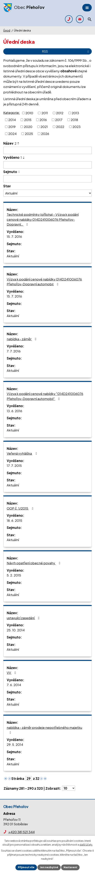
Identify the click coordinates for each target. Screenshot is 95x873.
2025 (29, 133)
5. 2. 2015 (14, 575)
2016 (43, 120)
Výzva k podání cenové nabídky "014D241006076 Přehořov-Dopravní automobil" (45, 396)
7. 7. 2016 (14, 351)
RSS (66, 51)
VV (12, 672)
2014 (12, 120)
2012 (59, 113)
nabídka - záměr (22, 339)
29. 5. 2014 (15, 744)
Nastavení (70, 867)
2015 (27, 120)
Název (9, 143)
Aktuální (13, 256)
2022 (60, 126)
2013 (75, 113)
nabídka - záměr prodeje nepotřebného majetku (44, 729)
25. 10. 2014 (16, 630)
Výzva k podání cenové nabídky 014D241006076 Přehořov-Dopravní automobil (44, 281)
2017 (58, 120)
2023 (76, 126)
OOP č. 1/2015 (20, 508)
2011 (44, 113)
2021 (44, 126)
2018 (74, 120)
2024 (12, 133)
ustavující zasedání (24, 618)
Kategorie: (11, 112)
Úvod (6, 30)
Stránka (17, 778)
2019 (12, 126)
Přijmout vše (26, 867)
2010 (29, 113)
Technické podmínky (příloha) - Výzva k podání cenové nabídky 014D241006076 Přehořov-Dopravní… (43, 219)
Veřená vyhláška (22, 453)
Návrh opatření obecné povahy (34, 563)
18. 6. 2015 (14, 520)
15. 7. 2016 (14, 236)
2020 (28, 126)
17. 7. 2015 (14, 465)
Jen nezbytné (49, 867)
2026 (45, 133)
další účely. (86, 844)
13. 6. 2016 (14, 411)
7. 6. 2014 (14, 685)
